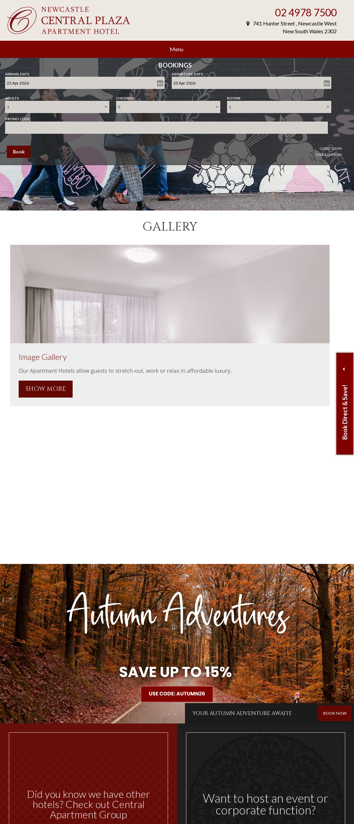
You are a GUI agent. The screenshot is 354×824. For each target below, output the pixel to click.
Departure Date (187, 72)
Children (125, 96)
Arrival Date (17, 72)
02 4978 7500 (306, 12)
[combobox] (57, 107)
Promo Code (17, 117)
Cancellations (329, 154)
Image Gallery (43, 357)
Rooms (234, 96)
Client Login (331, 148)
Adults (12, 96)
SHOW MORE (45, 389)
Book (19, 151)
